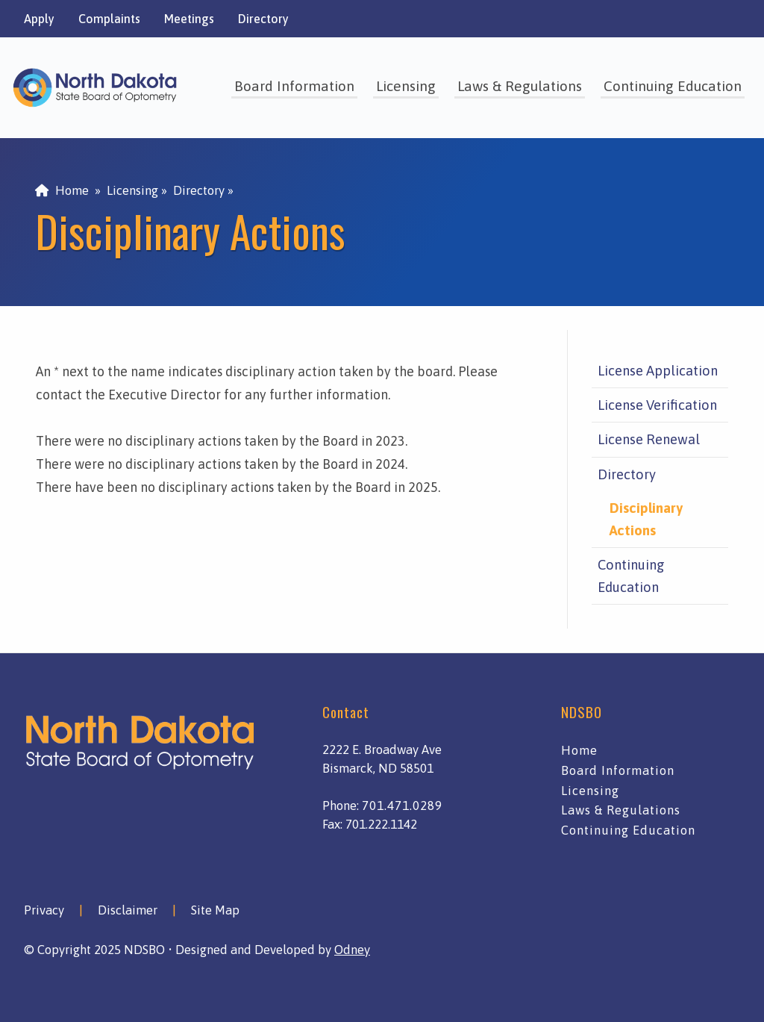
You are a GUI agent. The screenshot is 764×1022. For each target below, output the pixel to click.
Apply (39, 18)
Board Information (294, 86)
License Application (658, 370)
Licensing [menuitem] (132, 190)
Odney (352, 949)
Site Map (215, 910)
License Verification (657, 405)
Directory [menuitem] (199, 190)
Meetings (189, 18)
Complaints (109, 18)
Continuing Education (673, 86)
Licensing (406, 86)
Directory (263, 18)
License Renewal (649, 439)
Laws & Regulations (519, 86)
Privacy (44, 910)
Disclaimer (127, 910)
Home (62, 190)
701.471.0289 (402, 805)
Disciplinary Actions (646, 519)
